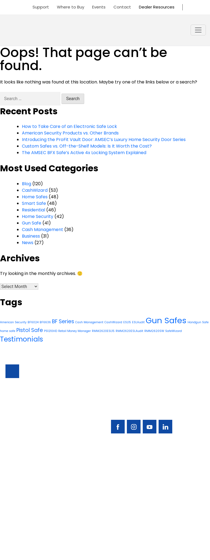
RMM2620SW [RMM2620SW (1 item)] (154, 331)
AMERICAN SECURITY (88, 546)
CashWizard (35, 190)
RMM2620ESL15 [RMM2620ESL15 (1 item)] (103, 331)
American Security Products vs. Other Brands (70, 133)
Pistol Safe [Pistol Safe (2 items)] (29, 330)
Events (99, 7)
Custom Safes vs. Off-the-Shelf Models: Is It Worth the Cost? (87, 146)
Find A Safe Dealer (124, 490)
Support (41, 7)
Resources (16, 508)
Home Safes (35, 197)
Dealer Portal (119, 517)
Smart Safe (34, 203)
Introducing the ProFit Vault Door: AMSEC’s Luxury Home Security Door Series (104, 139)
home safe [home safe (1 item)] (7, 331)
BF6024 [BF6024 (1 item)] (33, 322)
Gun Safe (31, 223)
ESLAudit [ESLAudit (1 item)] (138, 322)
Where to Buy (70, 7)
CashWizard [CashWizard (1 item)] (113, 322)
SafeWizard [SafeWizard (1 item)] (173, 331)
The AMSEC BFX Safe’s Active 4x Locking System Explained (84, 152)
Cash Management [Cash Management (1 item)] (89, 322)
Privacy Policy (105, 552)
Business (31, 236)
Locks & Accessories (27, 499)
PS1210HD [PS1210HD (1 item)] (50, 331)
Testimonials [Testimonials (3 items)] (21, 339)
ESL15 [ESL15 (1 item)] (127, 322)
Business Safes (20, 480)
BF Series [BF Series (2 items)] (63, 321)
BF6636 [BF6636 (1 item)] (45, 322)
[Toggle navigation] (198, 30)
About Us (15, 517)
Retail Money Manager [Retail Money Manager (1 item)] (74, 331)
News (27, 242)
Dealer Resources (156, 7)
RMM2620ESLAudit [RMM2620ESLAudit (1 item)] (129, 331)
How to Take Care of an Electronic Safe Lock (69, 126)
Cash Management (42, 229)
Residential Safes (23, 490)
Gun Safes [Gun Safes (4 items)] (166, 320)
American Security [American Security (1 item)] (13, 322)
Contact (122, 7)
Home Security (37, 216)
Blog (26, 184)
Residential (33, 210)
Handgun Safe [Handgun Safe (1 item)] (198, 322)
